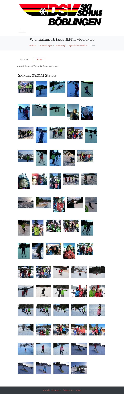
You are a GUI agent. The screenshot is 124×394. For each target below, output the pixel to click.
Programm (56, 390)
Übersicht (24, 59)
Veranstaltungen (46, 45)
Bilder (39, 59)
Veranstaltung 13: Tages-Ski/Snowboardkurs (71, 45)
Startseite (33, 45)
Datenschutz (68, 390)
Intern (78, 390)
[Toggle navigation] (22, 29)
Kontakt (46, 390)
